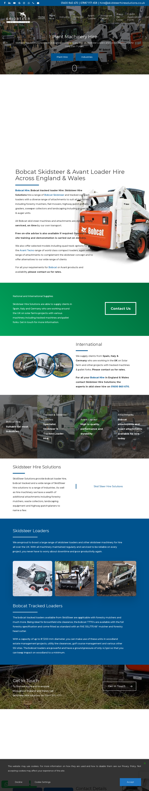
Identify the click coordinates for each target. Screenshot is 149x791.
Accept (130, 782)
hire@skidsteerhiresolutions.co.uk (122, 3)
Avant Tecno (27, 250)
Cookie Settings (42, 782)
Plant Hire (62, 57)
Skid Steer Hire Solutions (108, 486)
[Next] (145, 37)
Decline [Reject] (18, 782)
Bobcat (52, 267)
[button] (120, 308)
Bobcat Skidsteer (54, 195)
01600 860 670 (69, 3)
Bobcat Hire (97, 377)
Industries (86, 57)
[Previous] (3, 37)
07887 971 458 (88, 3)
